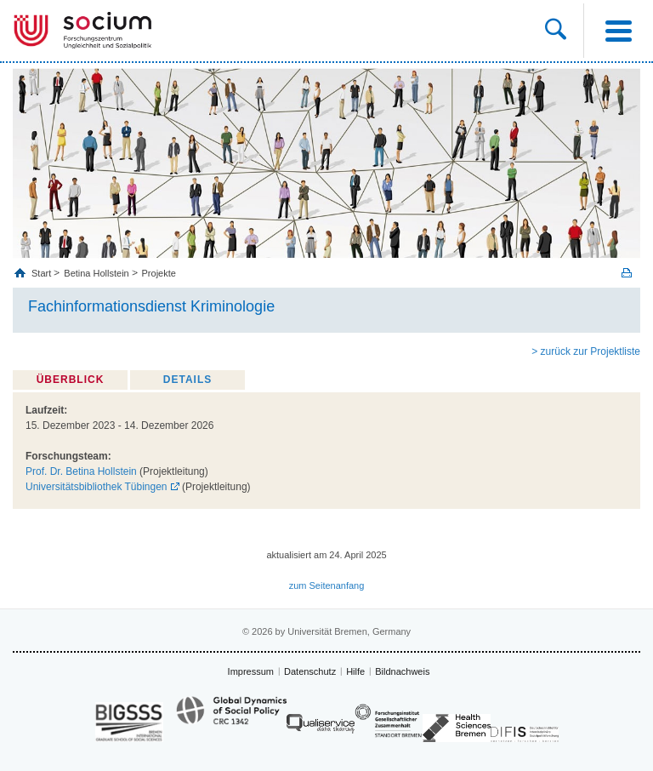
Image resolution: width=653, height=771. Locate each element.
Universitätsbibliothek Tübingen (97, 487)
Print (627, 272)
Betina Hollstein (96, 273)
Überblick (71, 380)
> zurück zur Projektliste (585, 351)
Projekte (159, 273)
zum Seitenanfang (327, 585)
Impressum (251, 671)
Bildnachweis (402, 671)
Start (42, 273)
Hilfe (355, 671)
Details (187, 380)
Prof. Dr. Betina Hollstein (81, 471)
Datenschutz (310, 671)
